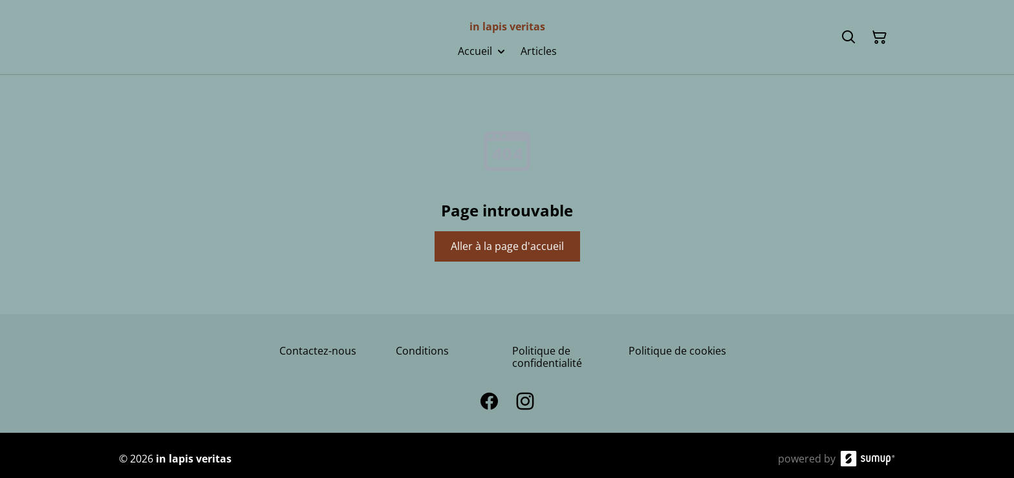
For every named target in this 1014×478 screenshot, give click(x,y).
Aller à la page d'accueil (507, 246)
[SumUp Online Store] (868, 458)
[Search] (848, 37)
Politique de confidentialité (547, 357)
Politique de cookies (677, 351)
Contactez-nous (317, 351)
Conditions (422, 351)
